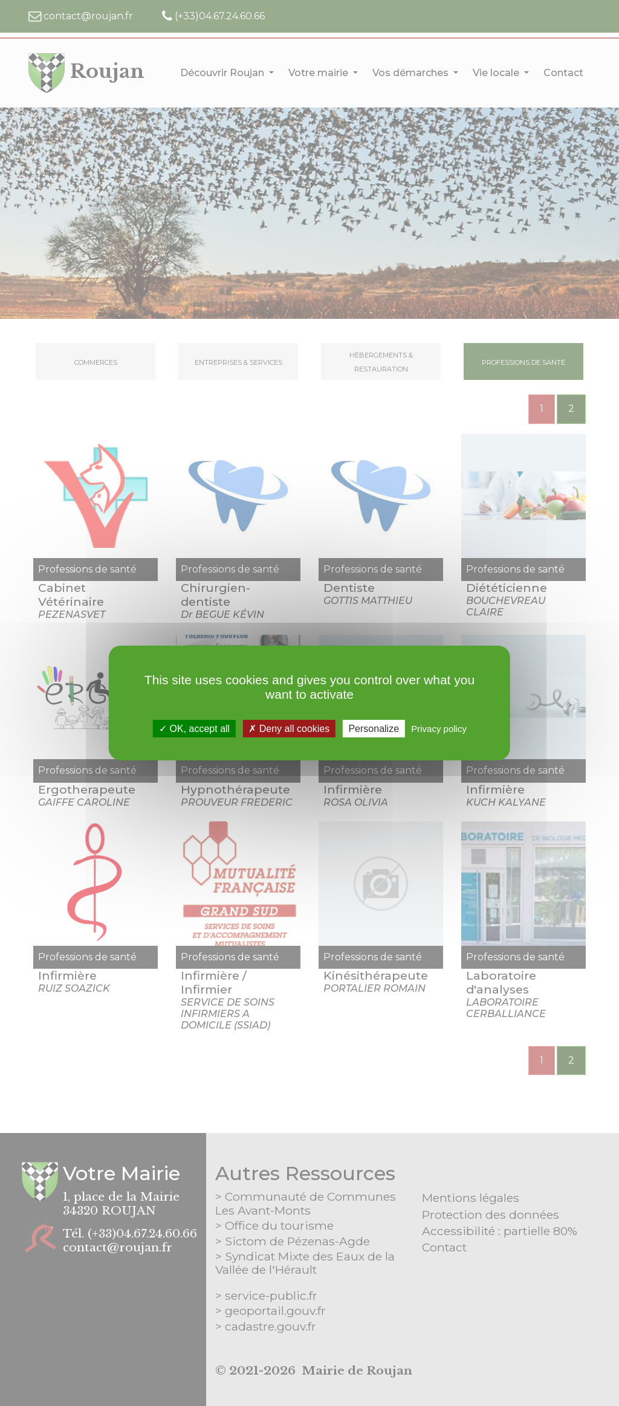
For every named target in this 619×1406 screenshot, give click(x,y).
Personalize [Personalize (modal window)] (373, 729)
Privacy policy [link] (439, 729)
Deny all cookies (288, 729)
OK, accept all (194, 729)
